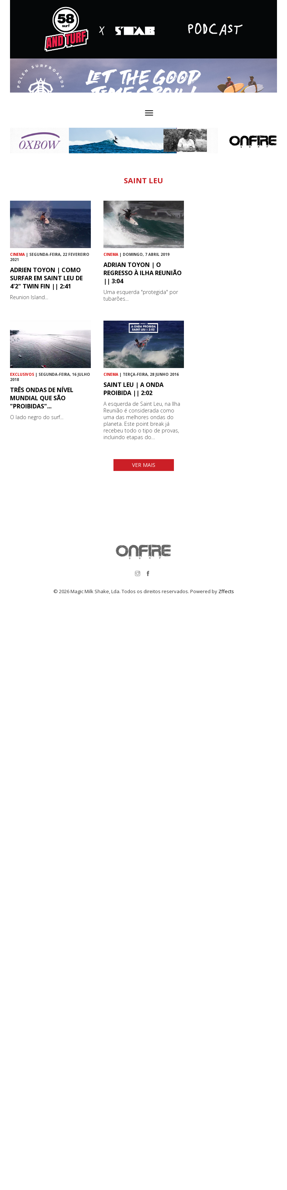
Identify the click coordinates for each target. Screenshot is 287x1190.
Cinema (17, 254)
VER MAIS (143, 464)
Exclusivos (22, 374)
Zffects (226, 591)
